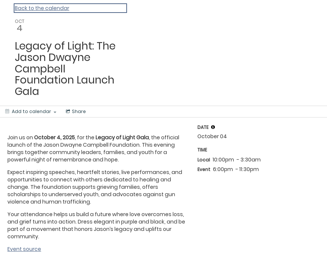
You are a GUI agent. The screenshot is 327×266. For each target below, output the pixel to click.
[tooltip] (213, 127)
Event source (24, 249)
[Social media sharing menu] (75, 111)
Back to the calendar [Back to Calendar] (42, 8)
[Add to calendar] (30, 111)
